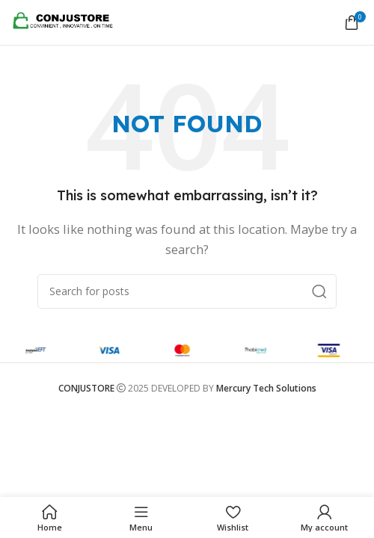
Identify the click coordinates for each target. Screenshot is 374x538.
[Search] (187, 291)
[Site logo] (67, 20)
